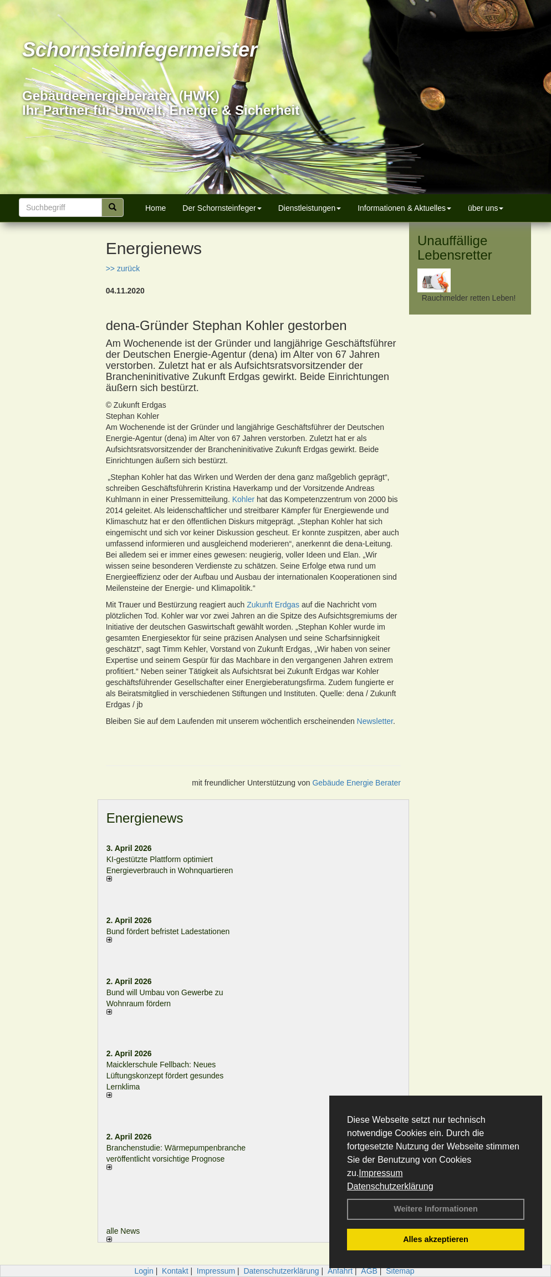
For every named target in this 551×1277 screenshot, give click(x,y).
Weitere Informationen (436, 1208)
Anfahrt (340, 1270)
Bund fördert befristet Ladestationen (168, 931)
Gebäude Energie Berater (356, 782)
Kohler (243, 499)
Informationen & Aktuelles (404, 208)
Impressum (380, 1173)
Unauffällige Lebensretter (454, 247)
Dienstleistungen (309, 208)
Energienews (144, 817)
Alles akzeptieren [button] (435, 1239)
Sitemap (400, 1270)
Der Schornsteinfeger (221, 208)
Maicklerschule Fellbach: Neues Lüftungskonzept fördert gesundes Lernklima (165, 1075)
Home (155, 208)
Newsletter (375, 721)
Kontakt (175, 1270)
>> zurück (123, 268)
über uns (485, 208)
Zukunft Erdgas (273, 604)
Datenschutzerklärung (390, 1186)
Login (143, 1270)
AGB (369, 1270)
